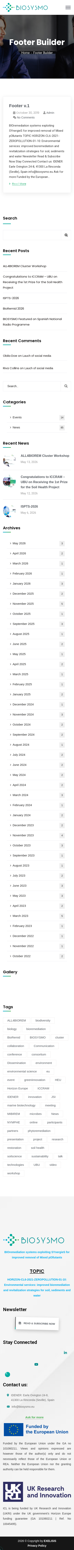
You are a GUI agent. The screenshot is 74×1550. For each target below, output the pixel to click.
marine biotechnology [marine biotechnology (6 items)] (21, 1105)
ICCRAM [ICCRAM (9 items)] (43, 1088)
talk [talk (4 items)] (60, 1156)
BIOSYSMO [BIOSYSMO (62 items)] (38, 1037)
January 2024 (39, 815)
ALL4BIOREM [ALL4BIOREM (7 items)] (16, 1020)
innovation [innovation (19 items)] (35, 1096)
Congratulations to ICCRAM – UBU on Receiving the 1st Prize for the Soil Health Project (32, 282)
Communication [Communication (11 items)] (44, 1046)
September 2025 (39, 624)
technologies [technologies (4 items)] (15, 1164)
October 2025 (39, 614)
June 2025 (39, 644)
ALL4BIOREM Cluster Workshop (24, 266)
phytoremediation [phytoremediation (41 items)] (39, 1130)
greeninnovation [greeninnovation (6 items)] (34, 1080)
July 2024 (39, 755)
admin (50, 112)
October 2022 (39, 956)
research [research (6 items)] (57, 1139)
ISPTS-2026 (11, 298)
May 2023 (39, 896)
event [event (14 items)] (11, 1080)
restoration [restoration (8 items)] (14, 1147)
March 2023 (39, 916)
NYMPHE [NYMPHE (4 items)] (13, 1122)
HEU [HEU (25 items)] (58, 1080)
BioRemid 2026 (13, 308)
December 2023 (39, 825)
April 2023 (39, 906)
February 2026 (39, 573)
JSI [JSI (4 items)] (53, 1096)
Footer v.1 (19, 105)
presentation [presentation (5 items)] (15, 1139)
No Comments (26, 117)
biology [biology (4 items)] (12, 1029)
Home (25, 52)
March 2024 (39, 795)
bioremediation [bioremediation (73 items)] (36, 1029)
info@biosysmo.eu (23, 1406)
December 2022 (39, 936)
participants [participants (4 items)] (54, 1122)
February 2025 (39, 684)
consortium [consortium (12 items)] (39, 1054)
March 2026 (39, 563)
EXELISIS (50, 1540)
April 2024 (39, 785)
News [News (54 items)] (55, 1113)
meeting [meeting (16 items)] (50, 1105)
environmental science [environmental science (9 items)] (22, 1071)
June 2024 (39, 765)
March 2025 (39, 674)
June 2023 (39, 886)
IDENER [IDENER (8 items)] (13, 1096)
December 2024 (39, 704)
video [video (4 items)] (53, 1164)
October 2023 (39, 845)
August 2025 (39, 634)
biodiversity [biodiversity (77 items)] (43, 1020)
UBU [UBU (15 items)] (37, 1164)
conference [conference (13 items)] (14, 1054)
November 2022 (39, 946)
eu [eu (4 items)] (48, 1071)
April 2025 (39, 664)
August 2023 (39, 865)
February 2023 (39, 926)
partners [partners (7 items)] (12, 1130)
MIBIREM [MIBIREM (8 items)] (13, 1113)
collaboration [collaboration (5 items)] (15, 1046)
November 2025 (39, 604)
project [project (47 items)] (37, 1139)
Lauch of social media (36, 355)
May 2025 (39, 654)
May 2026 (39, 543)
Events (39, 417)
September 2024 (39, 735)
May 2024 (39, 775)
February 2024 (39, 805)
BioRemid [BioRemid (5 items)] (13, 1037)
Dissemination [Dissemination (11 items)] (16, 1063)
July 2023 (39, 876)
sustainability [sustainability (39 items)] (39, 1156)
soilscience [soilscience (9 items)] (14, 1156)
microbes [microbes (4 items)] (36, 1113)
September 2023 (39, 855)
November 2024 (39, 714)
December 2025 (39, 594)
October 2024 (39, 725)
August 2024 (39, 745)
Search (10, 218)
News (39, 427)
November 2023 (39, 835)
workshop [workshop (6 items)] (13, 1173)
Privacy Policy (37, 1545)
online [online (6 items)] (33, 1122)
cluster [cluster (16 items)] (59, 1037)
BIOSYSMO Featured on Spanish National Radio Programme (32, 322)
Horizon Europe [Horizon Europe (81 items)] (17, 1088)
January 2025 (39, 694)
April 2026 (39, 553)
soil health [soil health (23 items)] (37, 1147)
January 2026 (39, 584)
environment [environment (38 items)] (44, 1063)
